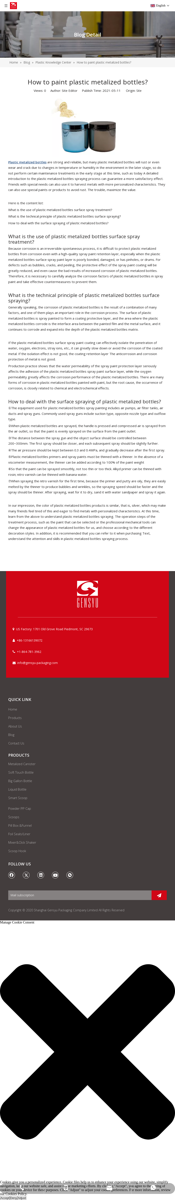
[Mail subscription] (78, 895)
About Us (15, 726)
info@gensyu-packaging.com (37, 663)
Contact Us (16, 743)
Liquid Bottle (17, 789)
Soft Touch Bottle (21, 772)
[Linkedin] (40, 875)
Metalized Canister (22, 764)
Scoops (13, 817)
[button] (87, 1052)
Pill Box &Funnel (20, 825)
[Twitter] (26, 875)
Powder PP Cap (19, 808)
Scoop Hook (17, 851)
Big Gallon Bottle (20, 781)
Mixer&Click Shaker (22, 842)
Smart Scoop (17, 798)
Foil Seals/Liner (19, 834)
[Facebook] (11, 875)
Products (15, 718)
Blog (11, 734)
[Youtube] (55, 875)
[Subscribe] (159, 895)
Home (12, 709)
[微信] (69, 875)
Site (139, 91)
